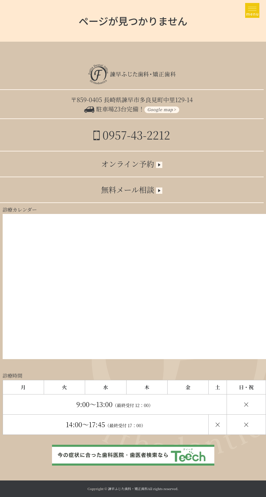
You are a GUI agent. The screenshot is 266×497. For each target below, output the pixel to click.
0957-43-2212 (131, 135)
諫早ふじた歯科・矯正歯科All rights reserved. (143, 488)
